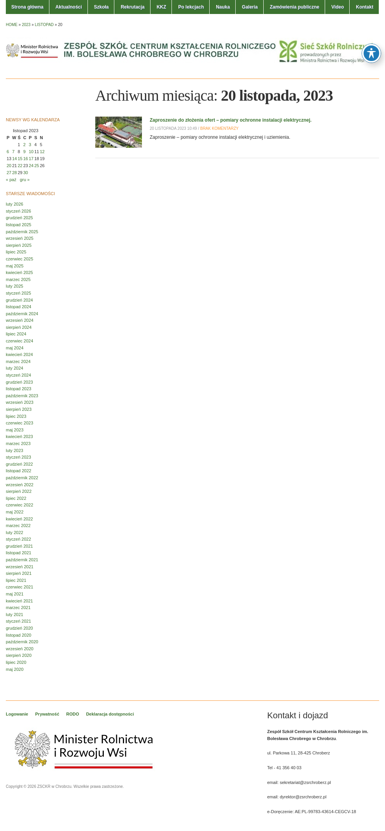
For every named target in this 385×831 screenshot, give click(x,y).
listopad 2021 (18, 552)
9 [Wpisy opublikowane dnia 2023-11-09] (24, 151)
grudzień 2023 (19, 382)
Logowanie (17, 714)
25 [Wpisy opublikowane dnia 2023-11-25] (36, 165)
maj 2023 (14, 430)
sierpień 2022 (19, 491)
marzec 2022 (18, 525)
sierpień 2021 (19, 573)
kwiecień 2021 (19, 601)
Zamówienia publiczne (294, 7)
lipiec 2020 (16, 662)
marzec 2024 (18, 361)
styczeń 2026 (18, 211)
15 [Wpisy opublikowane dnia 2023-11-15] (20, 158)
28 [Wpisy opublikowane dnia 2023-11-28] (14, 172)
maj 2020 (14, 669)
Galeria (250, 7)
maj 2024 (14, 348)
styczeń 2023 (18, 457)
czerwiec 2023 (19, 423)
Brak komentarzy (219, 128)
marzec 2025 (18, 279)
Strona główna (27, 7)
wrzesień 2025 (19, 238)
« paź (11, 179)
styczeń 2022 (18, 539)
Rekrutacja (132, 7)
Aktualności (69, 7)
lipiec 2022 (16, 498)
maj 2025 (14, 266)
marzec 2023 (18, 443)
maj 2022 (14, 512)
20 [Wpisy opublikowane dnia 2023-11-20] (9, 165)
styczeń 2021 (18, 621)
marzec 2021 (18, 607)
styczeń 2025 (18, 293)
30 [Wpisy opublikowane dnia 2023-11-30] (25, 172)
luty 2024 (14, 368)
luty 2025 (14, 286)
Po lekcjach (191, 7)
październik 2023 (22, 395)
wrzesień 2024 (19, 320)
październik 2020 (22, 641)
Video (337, 7)
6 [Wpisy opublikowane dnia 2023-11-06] (8, 151)
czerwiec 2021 (19, 587)
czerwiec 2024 (19, 341)
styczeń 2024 (18, 375)
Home (12, 25)
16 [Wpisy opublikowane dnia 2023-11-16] (25, 158)
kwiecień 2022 (19, 519)
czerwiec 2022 (19, 505)
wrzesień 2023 (19, 402)
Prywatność (47, 714)
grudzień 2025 (19, 217)
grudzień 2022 (19, 464)
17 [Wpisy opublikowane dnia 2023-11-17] (31, 158)
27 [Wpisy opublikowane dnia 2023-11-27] (9, 172)
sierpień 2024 (19, 327)
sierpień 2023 (19, 409)
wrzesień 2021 (19, 566)
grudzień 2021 (19, 546)
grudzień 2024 (19, 300)
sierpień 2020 (19, 655)
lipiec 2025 (16, 252)
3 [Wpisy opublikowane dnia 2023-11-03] (30, 144)
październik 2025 (22, 231)
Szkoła (101, 7)
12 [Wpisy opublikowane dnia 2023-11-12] (42, 151)
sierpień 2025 (19, 245)
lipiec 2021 (16, 580)
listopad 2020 (18, 635)
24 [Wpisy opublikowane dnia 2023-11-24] (31, 165)
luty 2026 (14, 204)
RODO (72, 714)
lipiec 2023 (16, 416)
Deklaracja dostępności (110, 714)
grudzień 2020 (19, 628)
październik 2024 (22, 313)
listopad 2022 (18, 470)
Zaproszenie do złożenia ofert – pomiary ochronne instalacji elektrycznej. (231, 120)
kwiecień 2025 (19, 272)
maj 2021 (14, 594)
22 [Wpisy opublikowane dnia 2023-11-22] (20, 165)
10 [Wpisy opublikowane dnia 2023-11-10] (31, 151)
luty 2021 (14, 614)
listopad (44, 25)
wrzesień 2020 (19, 648)
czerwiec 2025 (19, 259)
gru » (25, 179)
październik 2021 (22, 559)
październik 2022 (22, 477)
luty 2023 (14, 450)
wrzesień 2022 (19, 484)
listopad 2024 (18, 306)
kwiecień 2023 (19, 436)
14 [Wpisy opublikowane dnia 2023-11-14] (14, 158)
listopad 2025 (18, 224)
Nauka (223, 7)
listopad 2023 (18, 388)
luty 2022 (14, 532)
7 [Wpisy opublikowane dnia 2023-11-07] (13, 151)
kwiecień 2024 (19, 354)
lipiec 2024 (16, 334)
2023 (26, 25)
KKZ (161, 7)
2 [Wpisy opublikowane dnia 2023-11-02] (24, 144)
